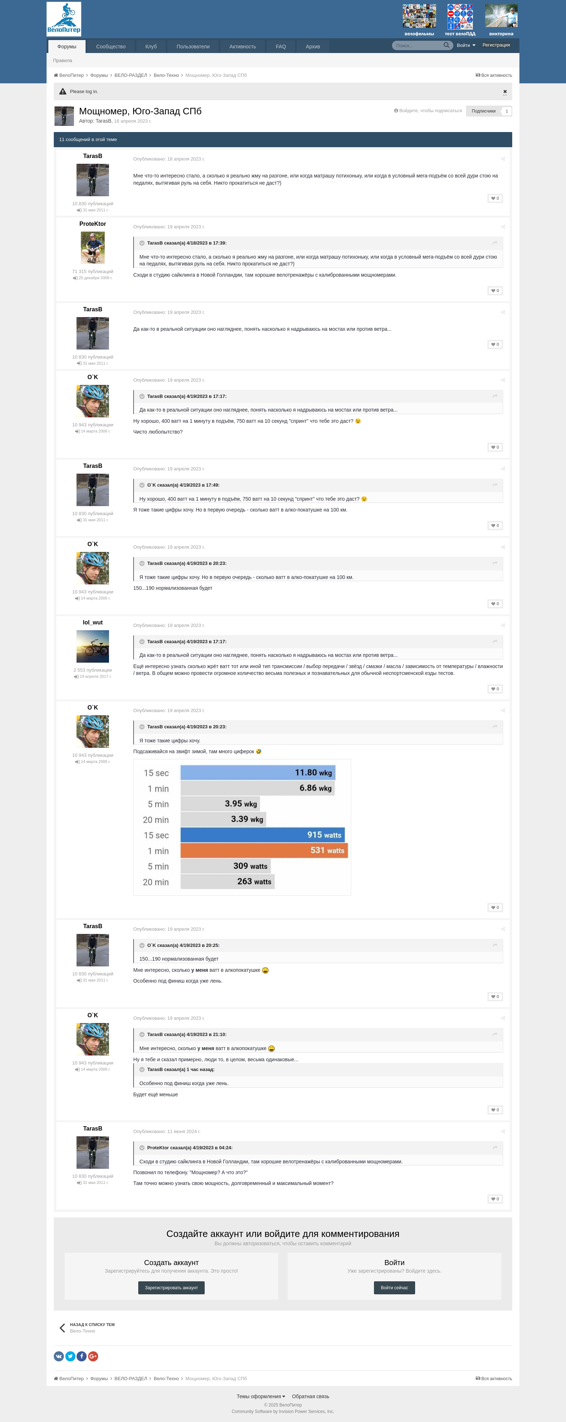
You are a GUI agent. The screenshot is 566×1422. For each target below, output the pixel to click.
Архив (313, 46)
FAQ (281, 46)
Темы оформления (261, 1396)
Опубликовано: (170, 159)
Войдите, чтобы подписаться (430, 110)
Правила (62, 60)
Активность (243, 46)
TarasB (104, 121)
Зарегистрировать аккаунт (171, 1287)
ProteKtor (92, 224)
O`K (92, 377)
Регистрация (496, 45)
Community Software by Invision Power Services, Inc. (283, 1411)
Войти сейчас (394, 1287)
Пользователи (193, 46)
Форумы (67, 46)
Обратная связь (310, 1396)
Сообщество (111, 46)
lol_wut (93, 622)
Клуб (151, 46)
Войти (466, 45)
